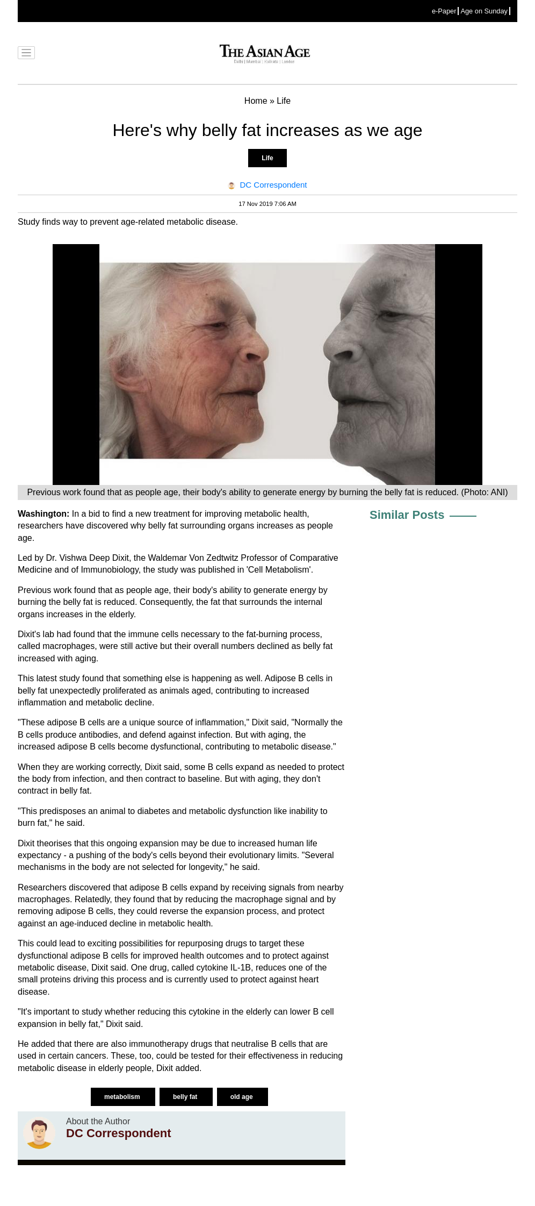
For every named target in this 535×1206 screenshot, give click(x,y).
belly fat (186, 1097)
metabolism (123, 1097)
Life (267, 158)
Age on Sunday (484, 11)
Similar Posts (407, 515)
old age (242, 1097)
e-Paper (444, 11)
